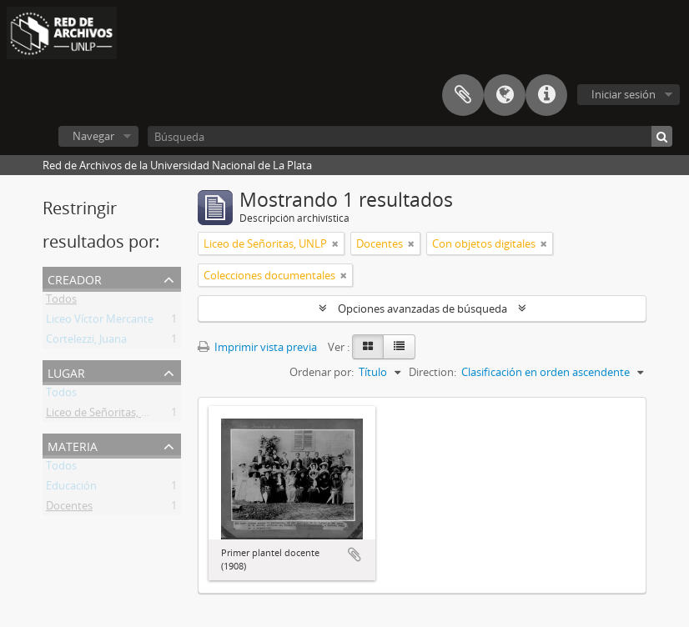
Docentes (69, 508)
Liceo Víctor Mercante (99, 321)
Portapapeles (463, 95)
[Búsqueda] (410, 136)
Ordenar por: (321, 371)
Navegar (93, 135)
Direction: (432, 371)
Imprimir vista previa (257, 346)
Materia (73, 445)
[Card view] (368, 346)
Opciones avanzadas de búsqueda (422, 308)
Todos (61, 301)
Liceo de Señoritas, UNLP (107, 415)
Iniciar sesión (623, 94)
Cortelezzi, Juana (86, 341)
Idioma (505, 95)
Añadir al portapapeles (354, 554)
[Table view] (399, 346)
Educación (71, 488)
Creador (75, 278)
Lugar (66, 371)
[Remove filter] (335, 243)
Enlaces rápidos (546, 95)
